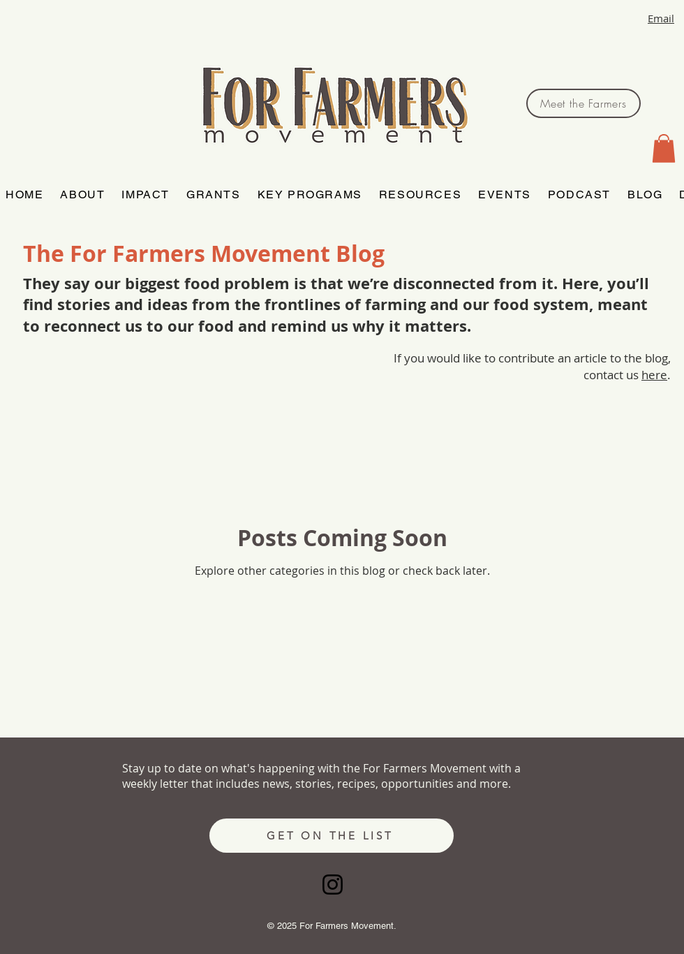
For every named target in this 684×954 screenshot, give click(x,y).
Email (661, 18)
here (654, 375)
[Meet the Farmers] (583, 103)
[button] (664, 148)
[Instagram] (332, 884)
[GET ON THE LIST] (331, 836)
